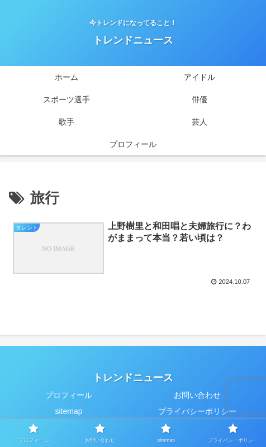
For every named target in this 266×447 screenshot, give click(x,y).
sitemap (68, 411)
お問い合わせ (197, 395)
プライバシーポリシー (197, 411)
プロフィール (68, 395)
